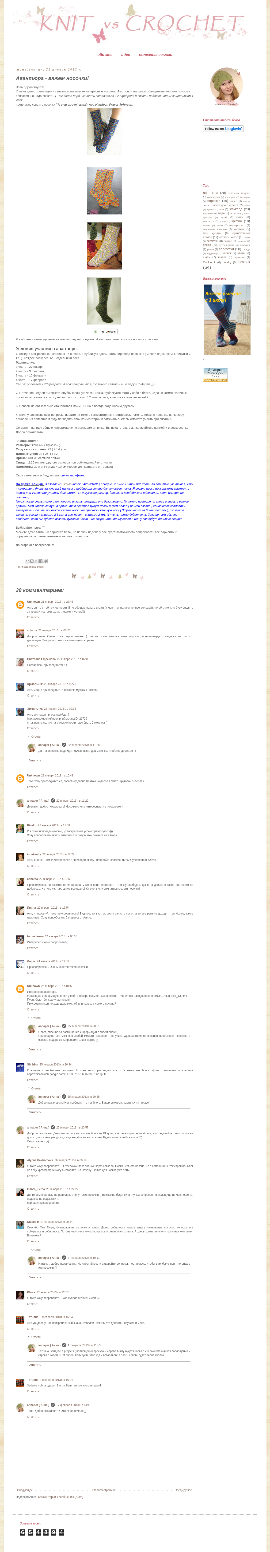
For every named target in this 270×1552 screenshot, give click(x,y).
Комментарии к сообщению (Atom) (60, 1497)
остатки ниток (228, 237)
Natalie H (33, 1221)
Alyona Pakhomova (40, 1160)
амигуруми (213, 197)
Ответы (36, 736)
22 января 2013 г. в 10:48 (57, 775)
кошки (223, 221)
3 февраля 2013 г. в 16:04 (56, 1317)
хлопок (226, 253)
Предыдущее (183, 1490)
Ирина (31, 907)
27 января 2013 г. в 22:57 (53, 1292)
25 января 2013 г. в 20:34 (56, 1064)
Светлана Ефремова (41, 659)
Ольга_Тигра (36, 1189)
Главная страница (104, 1490)
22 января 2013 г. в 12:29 (58, 854)
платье (228, 241)
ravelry (227, 262)
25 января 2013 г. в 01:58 (57, 986)
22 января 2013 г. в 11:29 (72, 800)
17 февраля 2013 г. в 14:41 (73, 1405)
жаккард (236, 209)
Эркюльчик (35, 684)
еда (222, 209)
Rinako (32, 825)
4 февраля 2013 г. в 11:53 (84, 1345)
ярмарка (239, 257)
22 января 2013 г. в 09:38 (60, 708)
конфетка (208, 221)
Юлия (31, 1292)
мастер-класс (237, 225)
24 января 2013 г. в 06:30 (61, 936)
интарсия (235, 213)
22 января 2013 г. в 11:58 (54, 825)
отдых (247, 237)
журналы (208, 213)
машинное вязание (215, 229)
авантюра (30, 566)
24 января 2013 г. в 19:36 (53, 961)
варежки (213, 201)
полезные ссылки (155, 55)
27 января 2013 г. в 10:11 (84, 1257)
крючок (237, 221)
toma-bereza (35, 936)
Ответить (33, 617)
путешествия (226, 245)
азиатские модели (239, 193)
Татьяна (32, 1317)
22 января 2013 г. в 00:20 (54, 630)
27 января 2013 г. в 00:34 (57, 1221)
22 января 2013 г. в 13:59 (55, 879)
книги (239, 217)
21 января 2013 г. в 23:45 (57, 601)
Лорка (31, 961)
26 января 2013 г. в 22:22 (62, 1189)
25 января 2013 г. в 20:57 (72, 1127)
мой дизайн (212, 233)
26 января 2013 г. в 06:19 (70, 1160)
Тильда (246, 249)
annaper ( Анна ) (49, 745)
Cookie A (209, 262)
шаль (206, 257)
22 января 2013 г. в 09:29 (60, 684)
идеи (125, 55)
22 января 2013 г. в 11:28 (84, 745)
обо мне (104, 55)
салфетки (226, 249)
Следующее (25, 1490)
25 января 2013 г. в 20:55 (84, 1096)
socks (40, 566)
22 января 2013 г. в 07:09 (73, 659)
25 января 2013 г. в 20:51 (84, 1026)
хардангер (212, 253)
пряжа (207, 245)
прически (242, 241)
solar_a (32, 630)
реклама (245, 245)
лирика (206, 225)
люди (220, 225)
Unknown (33, 601)
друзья (210, 209)
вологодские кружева (226, 205)
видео (233, 201)
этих (67, 484)
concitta (32, 879)
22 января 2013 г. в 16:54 (53, 907)
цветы (241, 253)
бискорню (230, 197)
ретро (210, 249)
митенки (239, 229)
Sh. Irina (32, 1064)
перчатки (212, 241)
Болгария (245, 197)
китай (224, 217)
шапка (222, 257)
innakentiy (34, 854)
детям (247, 205)
